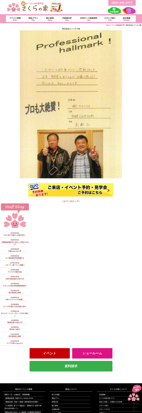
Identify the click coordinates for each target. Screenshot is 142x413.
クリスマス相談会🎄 (15, 272)
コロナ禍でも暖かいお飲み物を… (14, 235)
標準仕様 (55, 402)
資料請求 (71, 366)
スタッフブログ (104, 409)
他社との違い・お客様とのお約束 (110, 402)
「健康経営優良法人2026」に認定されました (15, 243)
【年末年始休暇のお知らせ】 (15, 279)
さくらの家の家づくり (107, 398)
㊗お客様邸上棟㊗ (15, 292)
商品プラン (56, 398)
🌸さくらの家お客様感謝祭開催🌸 (15, 286)
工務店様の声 (119, 25)
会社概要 (102, 394)
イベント (49, 353)
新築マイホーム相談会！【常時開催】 (17, 394)
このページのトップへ (71, 201)
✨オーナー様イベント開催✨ (14, 265)
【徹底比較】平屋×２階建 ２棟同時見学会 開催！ (21, 402)
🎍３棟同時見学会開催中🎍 (14, 258)
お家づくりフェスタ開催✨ (14, 299)
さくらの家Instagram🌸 (15, 343)
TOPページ (109, 25)
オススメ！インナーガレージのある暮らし (15, 314)
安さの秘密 (56, 394)
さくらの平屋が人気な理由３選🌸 (15, 306)
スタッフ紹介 (103, 405)
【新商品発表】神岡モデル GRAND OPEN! (18, 398)
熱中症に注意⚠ (14, 329)
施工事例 (55, 405)
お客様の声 (56, 409)
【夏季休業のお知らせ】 (14, 322)
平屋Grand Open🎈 (15, 251)
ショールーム (92, 353)
